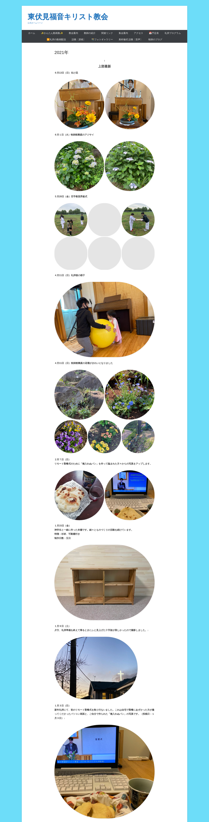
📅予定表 (154, 33)
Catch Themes (175, 808)
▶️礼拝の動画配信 (56, 39)
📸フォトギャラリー (102, 39)
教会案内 (73, 33)
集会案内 (123, 33)
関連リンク (107, 33)
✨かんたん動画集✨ (52, 33)
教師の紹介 (90, 33)
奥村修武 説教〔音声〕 (131, 39)
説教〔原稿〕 (79, 39)
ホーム (31, 33)
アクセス (138, 33)
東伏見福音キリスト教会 (68, 17)
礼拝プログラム (173, 33)
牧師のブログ (155, 39)
